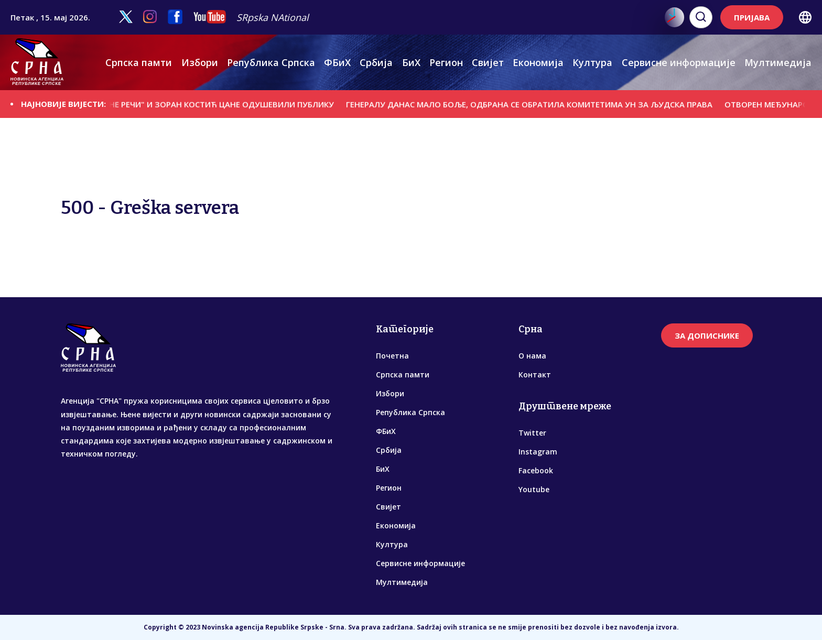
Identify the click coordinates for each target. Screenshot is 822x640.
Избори (199, 62)
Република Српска (271, 62)
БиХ (411, 62)
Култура (592, 62)
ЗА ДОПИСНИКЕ (707, 335)
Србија (376, 62)
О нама (532, 356)
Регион (446, 62)
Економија (538, 62)
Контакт (534, 374)
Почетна (392, 356)
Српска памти (138, 62)
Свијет (488, 62)
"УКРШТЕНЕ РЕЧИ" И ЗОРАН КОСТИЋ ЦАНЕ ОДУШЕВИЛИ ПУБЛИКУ (213, 104)
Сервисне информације (679, 62)
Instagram (537, 452)
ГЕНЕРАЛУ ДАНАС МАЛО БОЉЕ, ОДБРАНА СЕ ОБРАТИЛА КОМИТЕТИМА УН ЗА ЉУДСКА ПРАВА (539, 104)
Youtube (533, 489)
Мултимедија (778, 62)
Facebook (535, 470)
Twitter (532, 433)
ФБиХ (337, 62)
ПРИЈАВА (752, 17)
